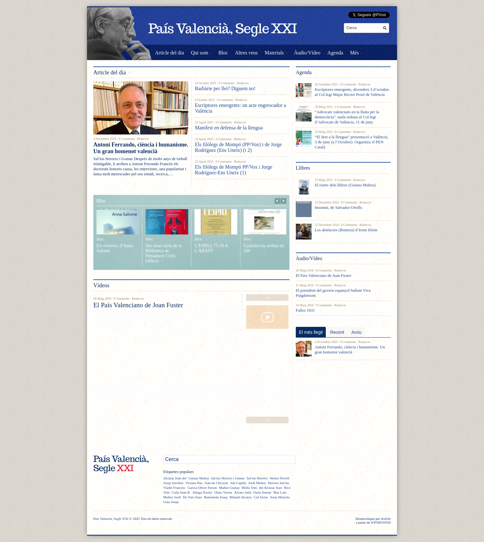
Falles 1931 (305, 310)
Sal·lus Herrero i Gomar (228, 478)
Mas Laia (279, 492)
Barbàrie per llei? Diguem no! (225, 88)
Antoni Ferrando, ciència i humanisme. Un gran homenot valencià (140, 147)
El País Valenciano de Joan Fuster (138, 305)
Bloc (223, 52)
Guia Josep (171, 502)
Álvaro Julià (242, 492)
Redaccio (143, 138)
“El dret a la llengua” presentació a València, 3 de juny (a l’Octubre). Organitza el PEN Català (351, 141)
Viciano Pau (193, 483)
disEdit (386, 518)
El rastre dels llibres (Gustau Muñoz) (345, 185)
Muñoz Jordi (172, 497)
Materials (274, 52)
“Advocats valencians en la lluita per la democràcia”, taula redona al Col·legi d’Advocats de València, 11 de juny (347, 116)
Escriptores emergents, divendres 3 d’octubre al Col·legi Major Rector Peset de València (352, 92)
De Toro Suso (192, 497)
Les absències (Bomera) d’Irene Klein (346, 229)
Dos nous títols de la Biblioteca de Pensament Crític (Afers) (164, 253)
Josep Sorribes (173, 483)
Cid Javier (261, 497)
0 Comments (127, 138)
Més (354, 52)
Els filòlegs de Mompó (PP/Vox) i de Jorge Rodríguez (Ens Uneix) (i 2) (238, 147)
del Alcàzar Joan (270, 487)
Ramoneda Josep (215, 497)
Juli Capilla (238, 483)
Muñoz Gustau (229, 487)
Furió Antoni (262, 492)
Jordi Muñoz (257, 483)
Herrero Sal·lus (278, 483)
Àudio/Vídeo (307, 52)
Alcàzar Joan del (174, 478)
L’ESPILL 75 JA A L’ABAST (211, 248)
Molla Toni (249, 487)
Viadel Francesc (174, 487)
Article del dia (169, 52)
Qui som (199, 52)
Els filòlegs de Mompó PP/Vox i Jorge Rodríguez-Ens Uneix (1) (233, 169)
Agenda (335, 52)
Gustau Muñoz (199, 478)
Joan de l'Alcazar (216, 483)
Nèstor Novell (279, 478)
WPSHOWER (381, 522)
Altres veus (246, 52)
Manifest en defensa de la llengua (229, 127)
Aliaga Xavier (202, 492)
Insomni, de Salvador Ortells (338, 207)
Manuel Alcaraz (241, 497)
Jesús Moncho (280, 497)
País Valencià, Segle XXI (110, 518)
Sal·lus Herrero (257, 478)
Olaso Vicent (223, 492)
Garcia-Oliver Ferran (202, 487)
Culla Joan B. (180, 492)
